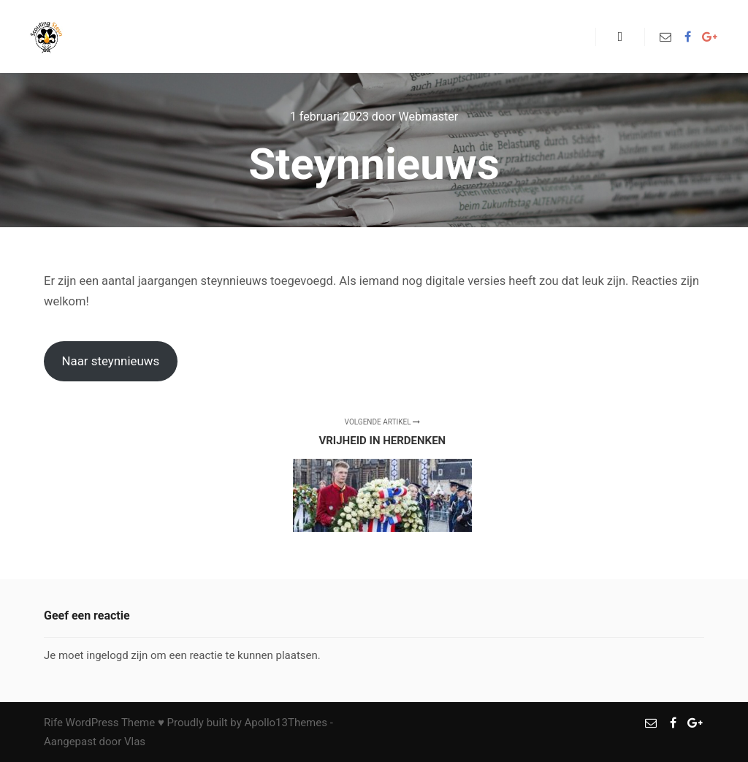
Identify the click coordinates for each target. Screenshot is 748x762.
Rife (53, 722)
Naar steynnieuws (110, 361)
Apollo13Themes (285, 722)
